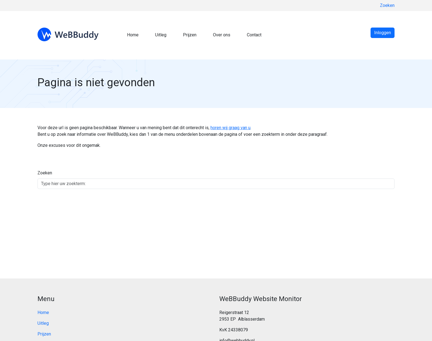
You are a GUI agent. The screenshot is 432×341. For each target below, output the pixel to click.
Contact (254, 34)
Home (133, 34)
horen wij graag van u (230, 127)
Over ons (221, 34)
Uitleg (160, 34)
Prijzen (189, 34)
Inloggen (382, 32)
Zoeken (387, 5)
